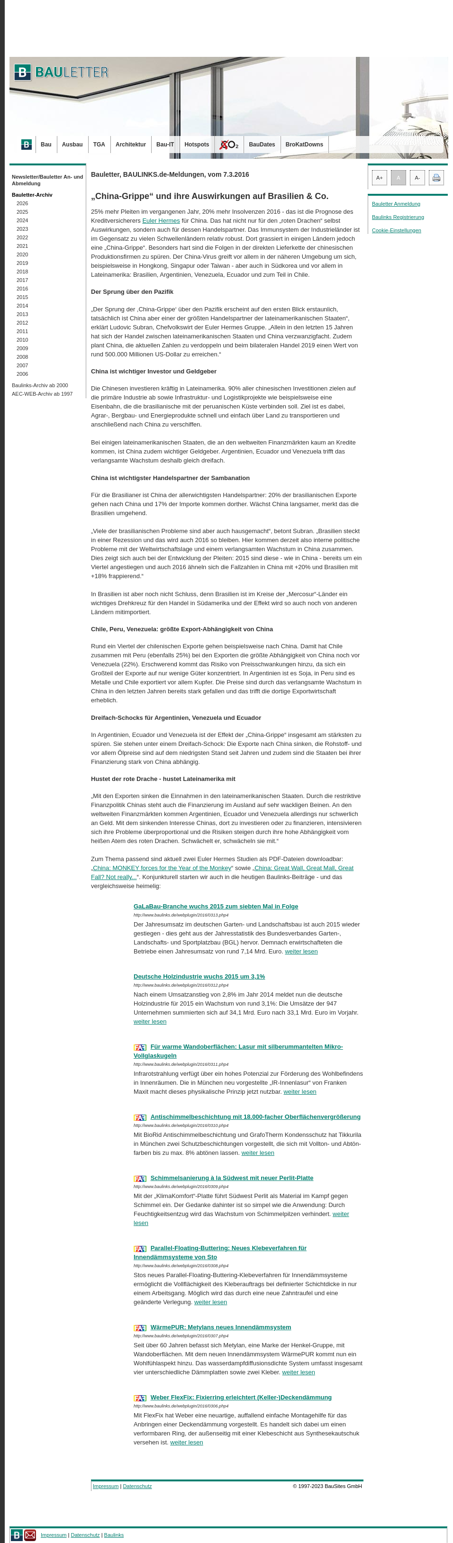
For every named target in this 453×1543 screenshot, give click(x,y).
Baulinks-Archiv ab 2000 (40, 385)
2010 (22, 340)
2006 (22, 374)
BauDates (262, 144)
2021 (22, 246)
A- (417, 178)
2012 (22, 323)
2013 (22, 314)
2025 (22, 212)
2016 (22, 288)
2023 (22, 229)
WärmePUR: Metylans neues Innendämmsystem (221, 1327)
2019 (22, 263)
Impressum (105, 1486)
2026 (22, 203)
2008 (22, 357)
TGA (99, 144)
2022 (22, 237)
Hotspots (196, 144)
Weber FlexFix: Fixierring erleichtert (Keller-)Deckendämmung (241, 1397)
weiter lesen (301, 951)
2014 (22, 306)
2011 (22, 331)
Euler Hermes (161, 220)
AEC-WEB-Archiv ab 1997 (42, 394)
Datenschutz (137, 1486)
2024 (22, 220)
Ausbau (72, 144)
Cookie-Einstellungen (396, 230)
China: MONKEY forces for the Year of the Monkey (162, 867)
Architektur (131, 144)
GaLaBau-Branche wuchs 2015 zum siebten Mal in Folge (216, 906)
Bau (46, 144)
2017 (22, 280)
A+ (379, 178)
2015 (22, 297)
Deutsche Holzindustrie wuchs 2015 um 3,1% (199, 976)
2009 (22, 348)
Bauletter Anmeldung (396, 204)
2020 (22, 254)
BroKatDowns (304, 144)
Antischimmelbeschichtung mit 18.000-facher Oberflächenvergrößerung (256, 1116)
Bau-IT (165, 144)
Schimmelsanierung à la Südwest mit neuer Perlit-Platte (232, 1177)
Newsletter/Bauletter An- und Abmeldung (47, 180)
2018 (22, 271)
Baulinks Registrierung (398, 217)
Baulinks (114, 1535)
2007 (22, 365)
